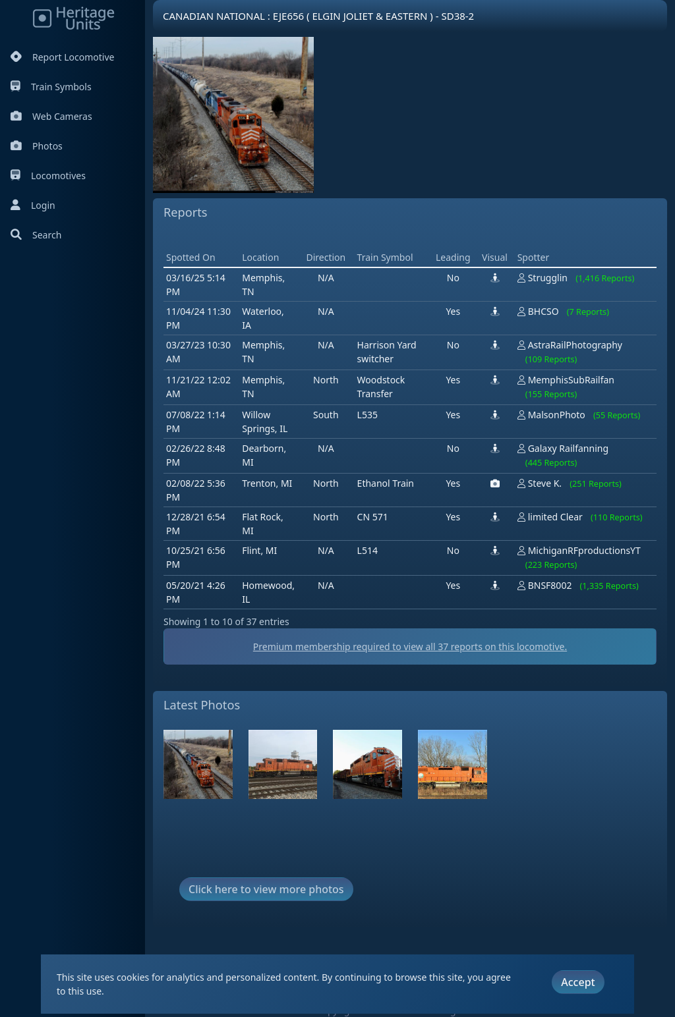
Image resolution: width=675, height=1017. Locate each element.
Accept (578, 982)
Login (33, 205)
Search (36, 235)
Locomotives (48, 175)
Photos (37, 146)
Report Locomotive (62, 57)
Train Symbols (51, 86)
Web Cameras (51, 116)
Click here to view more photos (266, 889)
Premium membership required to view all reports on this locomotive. (410, 646)
